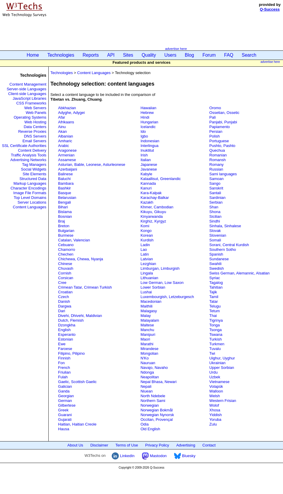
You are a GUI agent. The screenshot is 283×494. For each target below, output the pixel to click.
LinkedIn (123, 456)
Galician (65, 386)
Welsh (214, 396)
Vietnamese (219, 382)
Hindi (145, 117)
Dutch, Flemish (71, 320)
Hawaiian (148, 108)
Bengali (64, 202)
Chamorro (66, 249)
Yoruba (215, 419)
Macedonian (151, 301)
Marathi (147, 344)
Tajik (213, 292)
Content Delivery (32, 150)
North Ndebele (153, 396)
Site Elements (34, 174)
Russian (216, 169)
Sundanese (219, 259)
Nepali (146, 386)
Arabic (63, 145)
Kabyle (146, 174)
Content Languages (29, 207)
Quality (149, 55)
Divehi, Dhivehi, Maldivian (80, 315)
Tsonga (215, 330)
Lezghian (148, 263)
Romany (216, 164)
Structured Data (32, 178)
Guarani (65, 415)
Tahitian (216, 287)
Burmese (65, 235)
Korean (147, 235)
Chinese (65, 263)
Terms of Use (127, 445)
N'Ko (145, 358)
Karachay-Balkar (155, 197)
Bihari (63, 207)
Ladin (145, 245)
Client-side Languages (27, 93)
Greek (63, 410)
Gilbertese (66, 405)
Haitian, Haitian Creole (77, 424)
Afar (61, 117)
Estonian (65, 339)
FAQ (228, 55)
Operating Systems (30, 117)
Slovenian (217, 235)
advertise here (176, 48)
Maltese (147, 325)
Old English (150, 429)
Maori (145, 339)
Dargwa (64, 306)
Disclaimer (99, 445)
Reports (91, 55)
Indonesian (150, 141)
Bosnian (65, 216)
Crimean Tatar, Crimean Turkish (85, 287)
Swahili (215, 263)
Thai (213, 315)
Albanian (65, 136)
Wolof (214, 405)
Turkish (215, 339)
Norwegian (150, 405)
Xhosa (214, 410)
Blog (189, 55)
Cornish (64, 273)
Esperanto (66, 334)
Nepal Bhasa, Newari (159, 382)
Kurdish (147, 240)
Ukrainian (217, 363)
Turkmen (216, 344)
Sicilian (215, 216)
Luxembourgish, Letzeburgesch (167, 297)
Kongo (146, 230)
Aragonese (67, 150)
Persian (215, 131)
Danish (64, 301)
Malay (146, 315)
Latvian (147, 259)
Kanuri (146, 188)
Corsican (65, 278)
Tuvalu (215, 348)
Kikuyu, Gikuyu (153, 212)
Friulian (64, 372)
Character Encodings (28, 188)
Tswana (215, 334)
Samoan (216, 178)
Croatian (65, 292)
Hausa (63, 429)
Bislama (65, 212)
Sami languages (223, 174)
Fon (61, 363)
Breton (63, 226)
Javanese (149, 169)
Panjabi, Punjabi (223, 122)
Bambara (66, 183)
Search (249, 55)
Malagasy (149, 311)
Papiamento (219, 127)
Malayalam (150, 320)
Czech (63, 297)
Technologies (60, 55)
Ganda (64, 391)
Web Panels (36, 112)
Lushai (146, 292)
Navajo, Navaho (154, 367)
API (111, 55)
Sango (215, 183)
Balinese (65, 174)
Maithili (146, 306)
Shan (213, 207)
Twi (212, 353)
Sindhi (214, 221)
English (64, 330)
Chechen (65, 254)
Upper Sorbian (221, 367)
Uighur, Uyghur (222, 358)
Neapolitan (150, 377)
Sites (128, 55)
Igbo (144, 136)
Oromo (215, 108)
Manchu (147, 330)
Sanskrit (216, 188)
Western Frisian (222, 400)
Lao (144, 249)
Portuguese (219, 141)
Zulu (213, 424)
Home (33, 55)
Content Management (27, 84)
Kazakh (147, 202)
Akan (62, 131)
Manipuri (148, 334)
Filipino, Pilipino (71, 353)
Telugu (215, 306)
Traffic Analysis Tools (28, 155)
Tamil (213, 297)
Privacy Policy (157, 445)
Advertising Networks (28, 160)
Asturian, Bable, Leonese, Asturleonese (91, 164)
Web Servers (35, 108)
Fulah (63, 377)
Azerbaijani (67, 169)
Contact (209, 445)
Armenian (66, 155)
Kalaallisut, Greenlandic (161, 178)
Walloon (216, 391)
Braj (61, 221)
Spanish (216, 254)
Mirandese (150, 348)
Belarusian (67, 197)
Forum (209, 55)
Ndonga (147, 372)
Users (170, 55)
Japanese (149, 164)
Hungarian (149, 122)
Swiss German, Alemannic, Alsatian (239, 273)
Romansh (217, 160)
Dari (61, 311)
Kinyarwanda (152, 216)
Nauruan (148, 363)
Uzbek (214, 377)
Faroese (65, 348)
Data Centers (35, 127)
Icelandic (148, 127)
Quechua (217, 150)
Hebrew (147, 112)
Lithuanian (149, 278)
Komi (145, 226)
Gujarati (65, 419)
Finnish (64, 358)
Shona (215, 212)
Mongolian (149, 353)
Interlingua (150, 145)
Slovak (215, 230)
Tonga (214, 325)
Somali (215, 240)
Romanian (218, 155)
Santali (215, 193)
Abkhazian (67, 108)
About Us (75, 445)
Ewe (61, 344)
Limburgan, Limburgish (160, 268)
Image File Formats (29, 193)
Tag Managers (34, 164)
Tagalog (216, 282)
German (65, 400)
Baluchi (64, 178)
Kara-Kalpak (151, 193)
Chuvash (65, 268)
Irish (144, 155)
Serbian (216, 202)
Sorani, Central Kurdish (229, 245)
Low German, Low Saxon (162, 282)
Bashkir (64, 188)
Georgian (66, 396)
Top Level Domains (30, 197)
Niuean (147, 391)
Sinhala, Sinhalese (225, 226)
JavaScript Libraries (29, 98)
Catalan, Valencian (74, 240)
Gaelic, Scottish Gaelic (77, 382)
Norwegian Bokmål (157, 410)
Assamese (67, 160)
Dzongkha (66, 325)
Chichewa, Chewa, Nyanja (80, 259)
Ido (143, 131)
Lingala (147, 273)
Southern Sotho (222, 249)
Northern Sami (153, 400)
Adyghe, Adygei (71, 112)
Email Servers (34, 141)
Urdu (213, 372)
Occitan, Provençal (157, 419)
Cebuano (66, 245)
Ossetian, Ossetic (224, 112)
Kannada (148, 183)
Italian (146, 160)
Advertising (185, 445)
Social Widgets (33, 169)
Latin (145, 254)
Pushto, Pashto (222, 145)
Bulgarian (66, 230)
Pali (212, 117)
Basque (64, 193)
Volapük (216, 386)
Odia (145, 424)
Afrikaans (66, 122)
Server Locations (31, 202)
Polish (214, 136)
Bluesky (184, 456)
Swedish (216, 268)
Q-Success (270, 9)
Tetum (214, 311)
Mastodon (154, 456)
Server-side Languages (26, 89)
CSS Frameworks (31, 103)
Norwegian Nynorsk (157, 415)
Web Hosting (35, 122)
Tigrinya (216, 320)
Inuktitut (147, 150)
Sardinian (217, 197)
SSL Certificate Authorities (24, 145)
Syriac (214, 278)
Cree (62, 282)
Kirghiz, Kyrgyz (153, 221)
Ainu (62, 127)
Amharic (65, 141)
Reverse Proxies (32, 131)
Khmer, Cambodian (157, 207)
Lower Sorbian (153, 287)
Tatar (213, 301)
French (64, 367)
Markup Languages (30, 183)
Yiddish (215, 415)
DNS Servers (35, 136)
